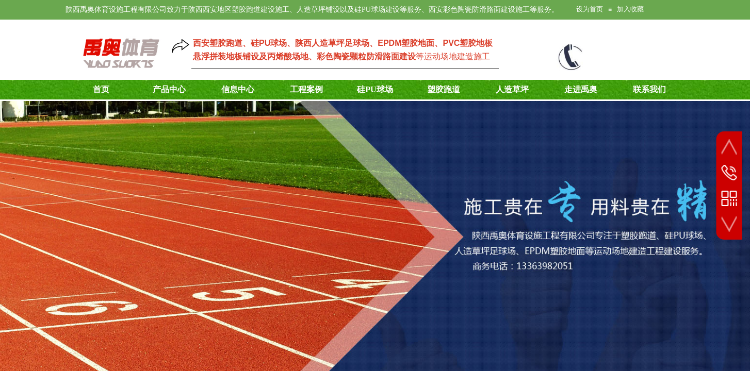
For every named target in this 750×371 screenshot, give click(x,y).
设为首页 (589, 9)
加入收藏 (630, 9)
